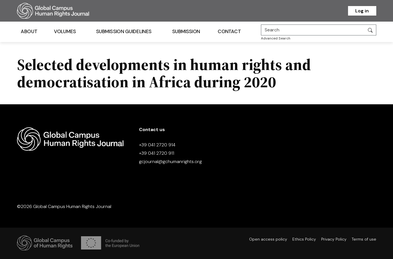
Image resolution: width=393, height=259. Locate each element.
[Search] (313, 29)
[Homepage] (60, 11)
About (29, 31)
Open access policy (268, 239)
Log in (362, 11)
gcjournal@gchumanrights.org (170, 161)
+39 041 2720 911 (156, 153)
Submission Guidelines (123, 31)
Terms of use (364, 239)
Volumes (65, 31)
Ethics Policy (304, 239)
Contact (229, 31)
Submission (186, 31)
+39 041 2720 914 (157, 145)
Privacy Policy (334, 239)
